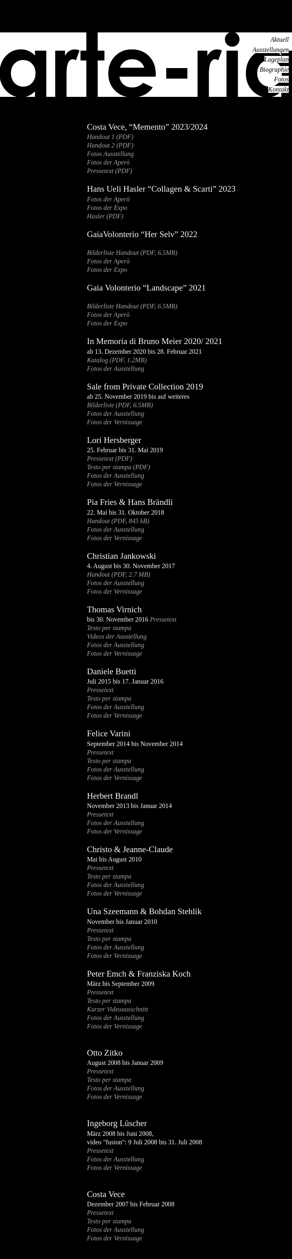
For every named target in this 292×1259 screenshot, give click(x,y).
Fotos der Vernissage (114, 422)
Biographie (274, 69)
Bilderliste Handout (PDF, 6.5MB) (132, 252)
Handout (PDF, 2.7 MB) (118, 574)
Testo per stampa (109, 627)
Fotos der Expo (107, 207)
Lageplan (276, 59)
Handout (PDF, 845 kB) (118, 520)
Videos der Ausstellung (117, 636)
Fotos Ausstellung (110, 153)
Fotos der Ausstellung (115, 368)
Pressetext (163, 619)
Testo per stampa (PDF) (118, 467)
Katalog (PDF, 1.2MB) (117, 360)
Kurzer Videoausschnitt (117, 1009)
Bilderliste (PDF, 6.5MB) (120, 405)
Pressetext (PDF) (109, 170)
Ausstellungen (270, 49)
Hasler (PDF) (105, 216)
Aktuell (280, 39)
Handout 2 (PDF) (110, 145)
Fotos (281, 79)
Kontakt (278, 89)
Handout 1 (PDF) (110, 136)
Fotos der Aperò (108, 162)
